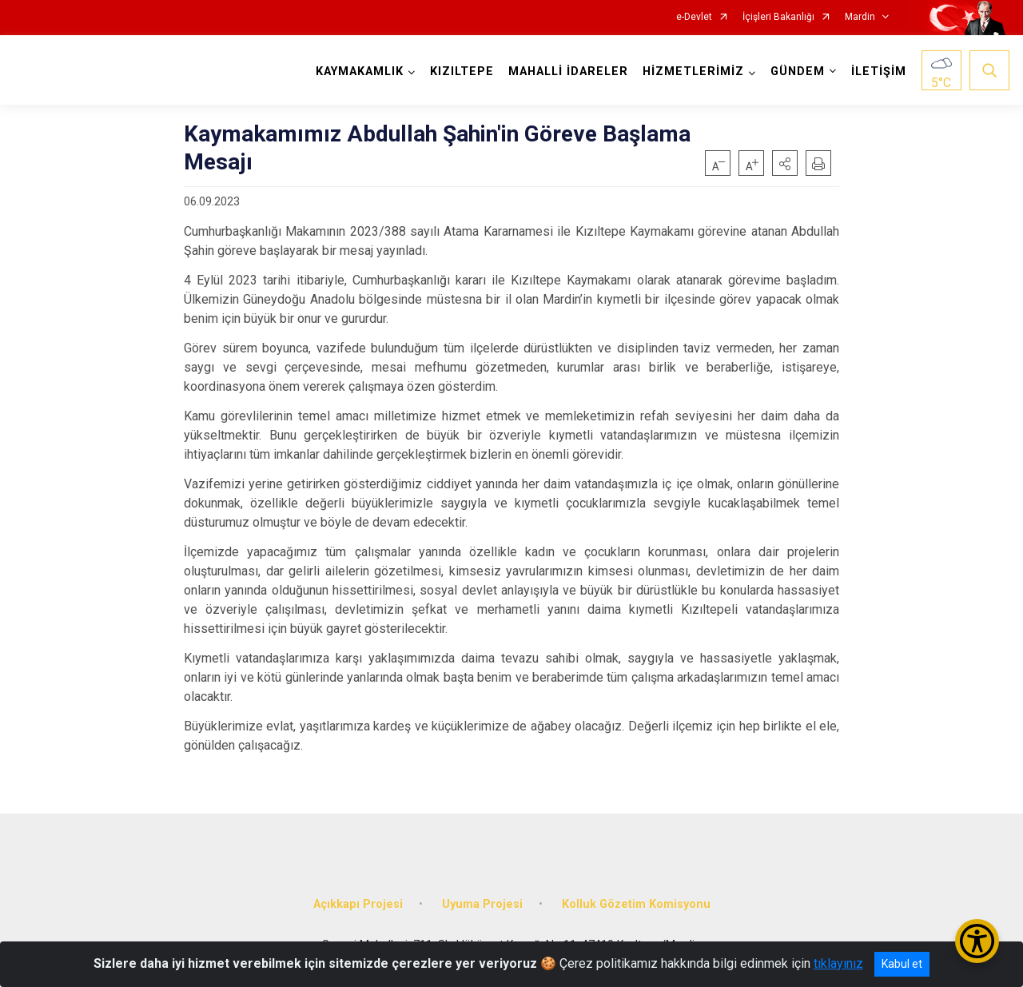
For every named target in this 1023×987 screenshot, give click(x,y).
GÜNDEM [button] (797, 71)
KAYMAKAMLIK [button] (360, 71)
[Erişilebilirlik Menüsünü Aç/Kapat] (977, 941)
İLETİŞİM (878, 71)
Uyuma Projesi (482, 903)
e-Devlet (694, 17)
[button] (785, 163)
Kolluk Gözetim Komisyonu (636, 903)
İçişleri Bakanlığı (778, 17)
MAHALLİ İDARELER (568, 71)
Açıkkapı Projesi (358, 903)
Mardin (860, 17)
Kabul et (902, 963)
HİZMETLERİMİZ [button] (693, 71)
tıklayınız (838, 963)
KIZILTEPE (462, 71)
